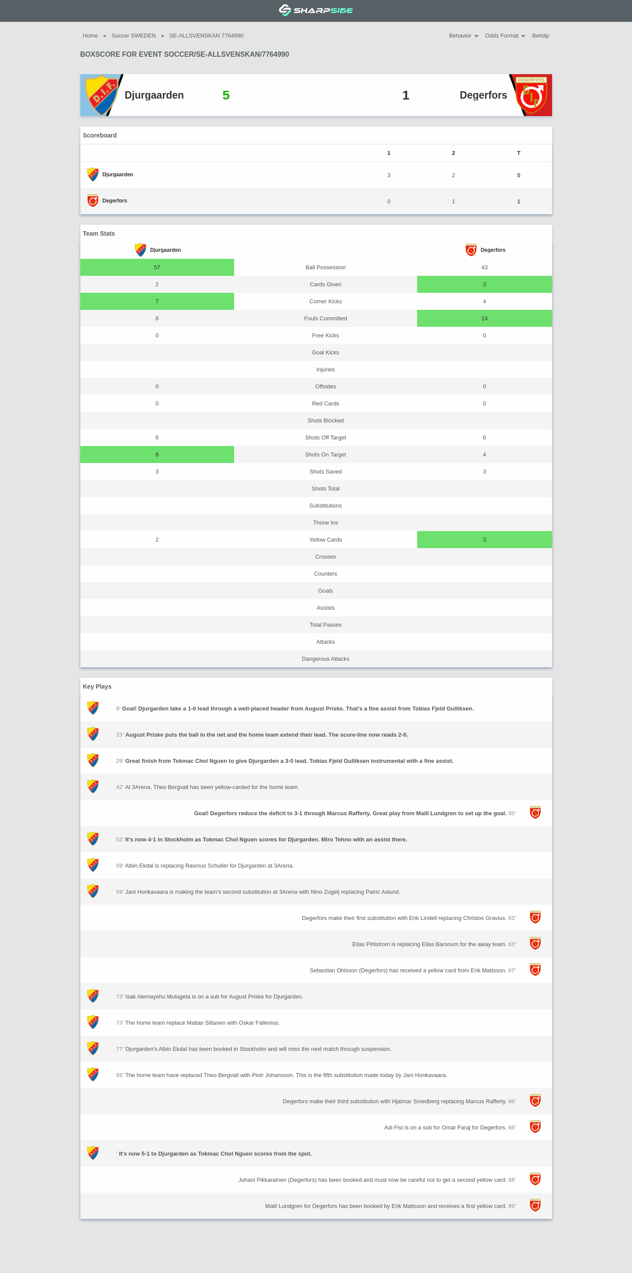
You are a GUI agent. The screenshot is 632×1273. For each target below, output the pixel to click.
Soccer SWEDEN (133, 35)
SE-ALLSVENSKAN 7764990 (206, 35)
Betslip (540, 35)
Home (90, 35)
